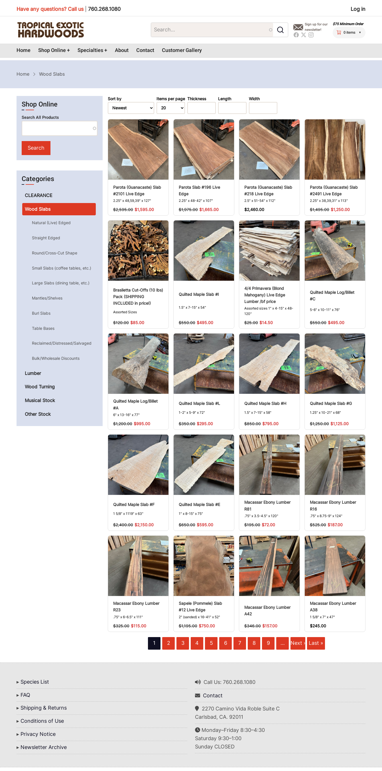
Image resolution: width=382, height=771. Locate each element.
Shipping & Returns (44, 708)
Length (224, 99)
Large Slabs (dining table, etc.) (61, 282)
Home (24, 50)
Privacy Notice (38, 734)
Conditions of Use (42, 721)
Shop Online (52, 50)
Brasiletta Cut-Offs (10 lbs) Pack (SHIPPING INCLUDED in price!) (138, 297)
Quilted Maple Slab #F (134, 504)
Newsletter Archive (44, 747)
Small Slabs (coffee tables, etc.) (61, 268)
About (122, 50)
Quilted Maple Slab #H (265, 403)
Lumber (33, 373)
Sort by (114, 99)
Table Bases (43, 328)
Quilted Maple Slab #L (199, 403)
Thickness (196, 99)
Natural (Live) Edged (51, 222)
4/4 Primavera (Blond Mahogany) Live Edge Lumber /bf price (264, 295)
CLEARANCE (38, 195)
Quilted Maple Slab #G (331, 403)
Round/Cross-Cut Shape (54, 252)
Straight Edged (46, 237)
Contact (145, 50)
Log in (358, 9)
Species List (35, 682)
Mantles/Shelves (47, 298)
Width (254, 99)
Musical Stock (40, 400)
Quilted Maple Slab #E (199, 504)
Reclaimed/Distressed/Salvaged (62, 343)
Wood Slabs (37, 209)
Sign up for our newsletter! (316, 27)
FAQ (25, 695)
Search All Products (40, 118)
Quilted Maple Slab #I (199, 294)
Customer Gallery (182, 50)
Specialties (90, 50)
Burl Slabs (41, 313)
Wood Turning (40, 386)
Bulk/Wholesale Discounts (56, 358)
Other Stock (38, 414)
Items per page (171, 99)
